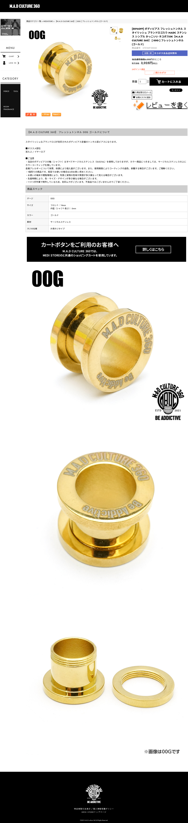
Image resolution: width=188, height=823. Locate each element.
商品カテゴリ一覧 (33, 21)
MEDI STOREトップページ (94, 812)
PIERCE (6, 91)
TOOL (16, 91)
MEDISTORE (48, 21)
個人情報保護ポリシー (103, 808)
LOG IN (12, 63)
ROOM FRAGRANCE (8, 108)
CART (11, 56)
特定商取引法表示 (82, 808)
